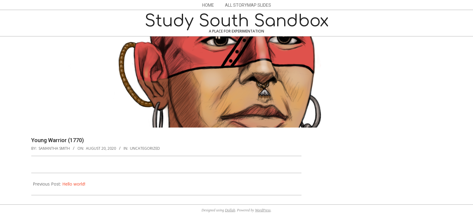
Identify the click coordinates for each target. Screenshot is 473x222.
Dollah (230, 210)
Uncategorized (145, 148)
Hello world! (73, 184)
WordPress (263, 210)
